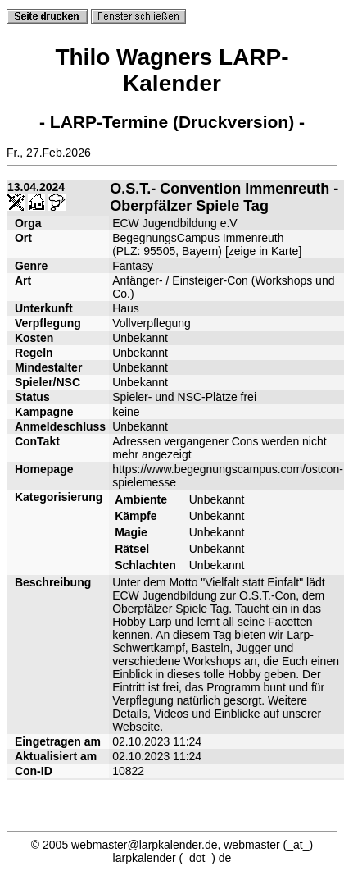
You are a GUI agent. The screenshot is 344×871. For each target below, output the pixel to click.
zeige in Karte (264, 251)
